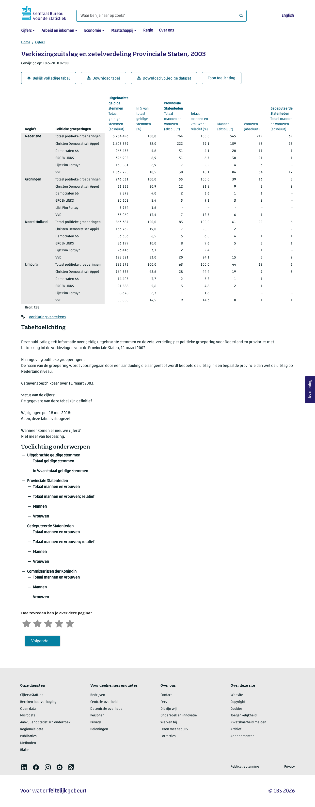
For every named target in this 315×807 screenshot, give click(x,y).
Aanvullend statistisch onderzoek (45, 722)
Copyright (238, 702)
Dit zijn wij (168, 708)
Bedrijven (97, 695)
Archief (236, 729)
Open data (28, 708)
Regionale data (31, 729)
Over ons (166, 30)
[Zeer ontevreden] (26, 623)
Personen (97, 715)
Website (237, 695)
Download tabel (103, 78)
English (288, 16)
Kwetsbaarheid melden (248, 722)
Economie (92, 31)
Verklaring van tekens (47, 317)
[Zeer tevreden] (69, 623)
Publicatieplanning (245, 766)
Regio (148, 30)
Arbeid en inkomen (58, 31)
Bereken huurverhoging (38, 702)
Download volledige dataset (164, 78)
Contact (166, 695)
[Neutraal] (48, 623)
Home (25, 42)
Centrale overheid (104, 702)
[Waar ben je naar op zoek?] (161, 16)
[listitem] (24, 767)
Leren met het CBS (174, 729)
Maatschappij (122, 31)
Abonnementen (242, 736)
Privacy (95, 722)
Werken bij (168, 722)
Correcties (168, 736)
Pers (163, 702)
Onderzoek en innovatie (178, 715)
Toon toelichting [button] (221, 78)
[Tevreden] (59, 623)
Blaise (24, 750)
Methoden (28, 743)
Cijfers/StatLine (32, 695)
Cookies (236, 708)
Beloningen (99, 729)
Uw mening (310, 390)
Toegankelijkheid (244, 715)
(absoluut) (226, 121)
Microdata (27, 715)
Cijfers (26, 31)
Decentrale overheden (107, 708)
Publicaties (28, 736)
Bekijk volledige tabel (48, 78)
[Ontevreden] (37, 623)
